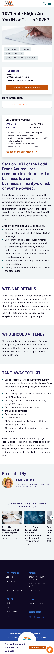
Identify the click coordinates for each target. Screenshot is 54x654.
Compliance (11, 49)
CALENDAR (10, 581)
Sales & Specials (14, 53)
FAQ (7, 616)
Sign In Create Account (27, 87)
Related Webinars (19, 104)
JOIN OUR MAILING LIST (37, 584)
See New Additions (37, 647)
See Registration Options (19, 152)
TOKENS (9, 585)
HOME (8, 602)
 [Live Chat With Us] (50, 650)
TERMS (41, 603)
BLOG (8, 607)
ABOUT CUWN (11, 611)
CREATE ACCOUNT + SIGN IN (36, 578)
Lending (25, 49)
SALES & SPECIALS (14, 590)
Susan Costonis (25, 480)
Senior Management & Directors (21, 58)
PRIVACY (32, 603)
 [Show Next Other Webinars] (52, 517)
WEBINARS (10, 577)
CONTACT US (34, 590)
